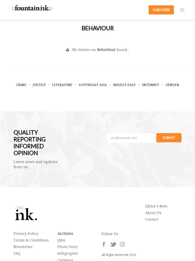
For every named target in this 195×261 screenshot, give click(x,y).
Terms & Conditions (31, 240)
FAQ (16, 253)
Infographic (67, 253)
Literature (62, 85)
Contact (151, 219)
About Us (153, 213)
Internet (150, 85)
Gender (172, 85)
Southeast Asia (93, 85)
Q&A (61, 240)
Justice (39, 85)
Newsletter (23, 247)
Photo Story (67, 247)
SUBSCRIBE (161, 10)
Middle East (124, 85)
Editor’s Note (156, 206)
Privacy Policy (25, 234)
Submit (169, 138)
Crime (21, 85)
